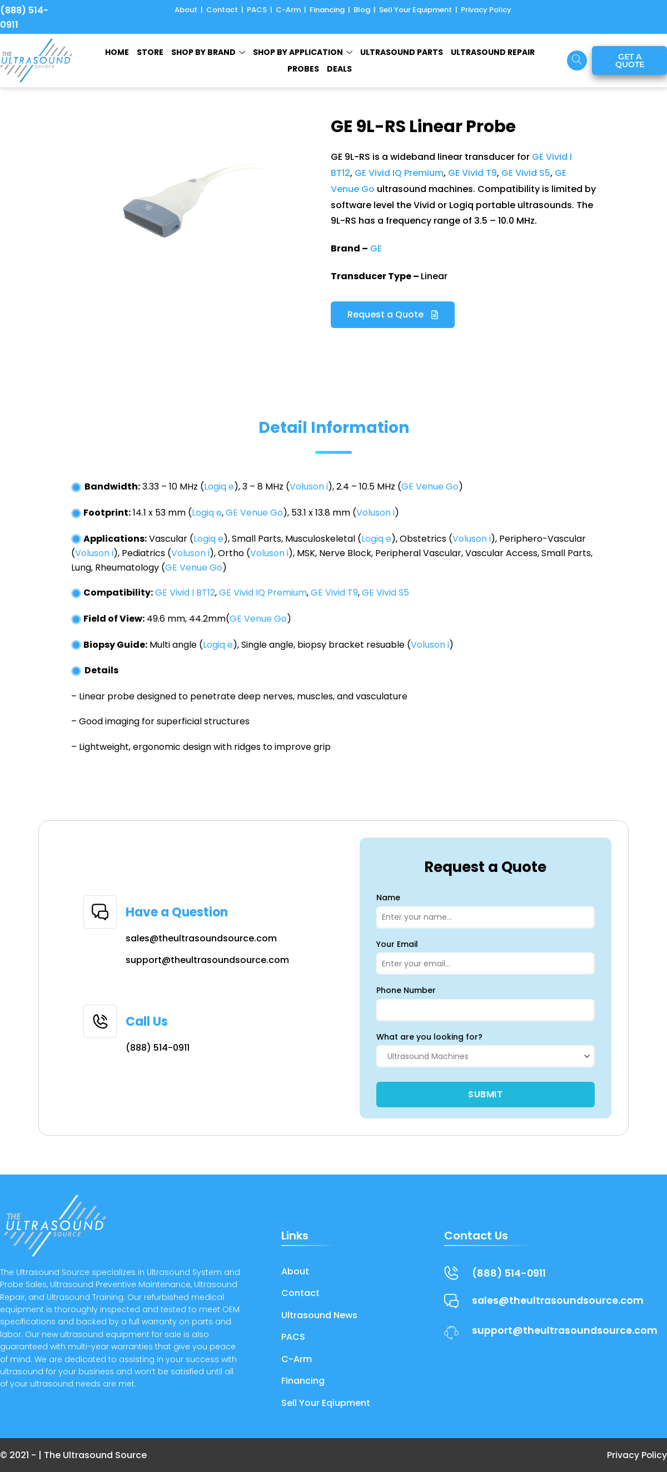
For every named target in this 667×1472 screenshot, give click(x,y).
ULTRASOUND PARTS (401, 52)
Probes (303, 68)
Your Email (397, 944)
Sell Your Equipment (415, 9)
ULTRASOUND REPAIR (493, 52)
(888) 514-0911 (158, 1047)
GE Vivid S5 (525, 173)
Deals (339, 68)
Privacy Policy (486, 9)
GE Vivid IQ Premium (399, 173)
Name (388, 897)
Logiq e (219, 486)
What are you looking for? (429, 1036)
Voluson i (309, 486)
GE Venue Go (430, 486)
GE (376, 248)
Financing (327, 9)
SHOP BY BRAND (208, 52)
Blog (362, 9)
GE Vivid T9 (472, 173)
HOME (117, 52)
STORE (150, 52)
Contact (222, 9)
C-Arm (288, 9)
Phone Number (406, 990)
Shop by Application (302, 52)
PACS (257, 9)
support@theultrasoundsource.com (207, 960)
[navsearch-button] (577, 60)
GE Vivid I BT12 (185, 592)
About (186, 9)
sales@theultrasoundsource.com (201, 938)
